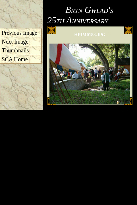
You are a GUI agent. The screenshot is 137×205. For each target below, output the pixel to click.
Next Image (15, 41)
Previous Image (19, 33)
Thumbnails (15, 50)
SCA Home (15, 59)
